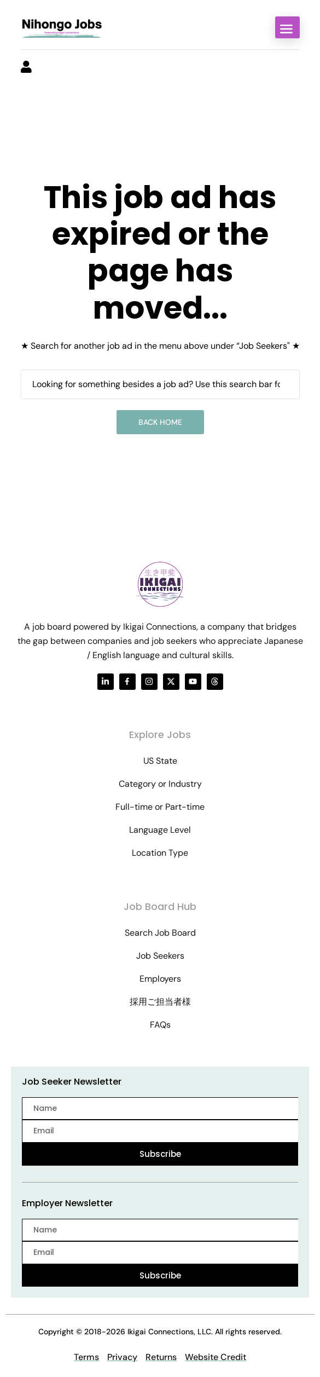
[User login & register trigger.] (26, 68)
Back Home (160, 422)
